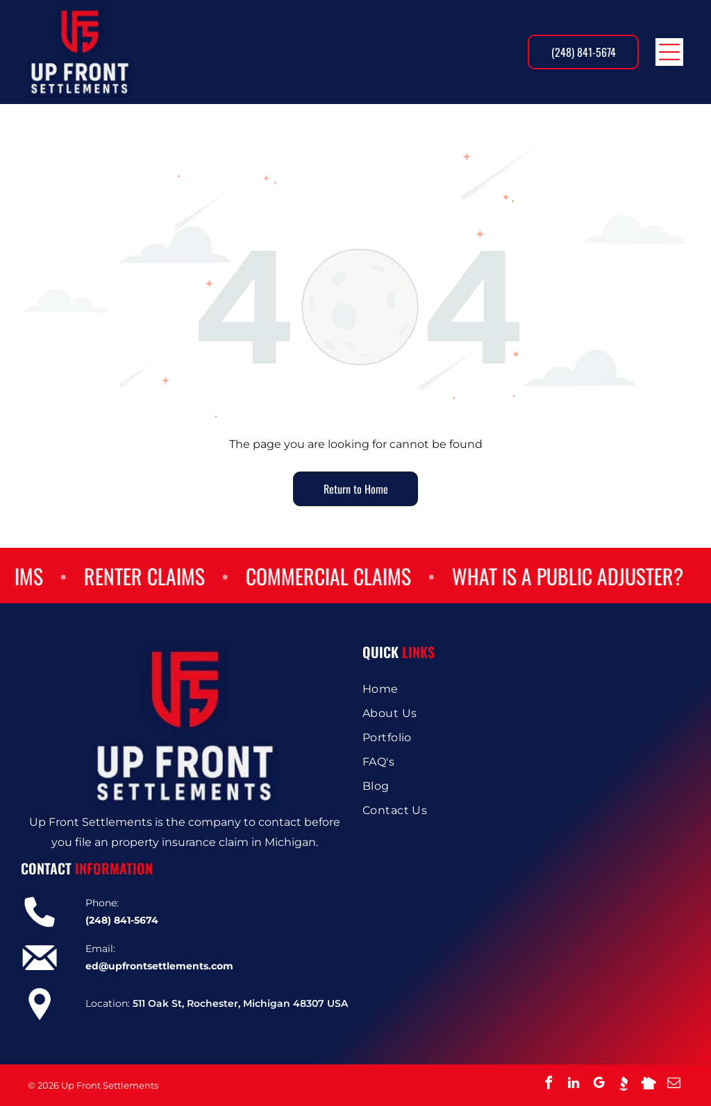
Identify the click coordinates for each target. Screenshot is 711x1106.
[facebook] (548, 1084)
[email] (673, 1084)
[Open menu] (669, 52)
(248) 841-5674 (121, 920)
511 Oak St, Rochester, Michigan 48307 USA (240, 1003)
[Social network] (623, 1084)
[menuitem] (526, 689)
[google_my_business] (598, 1084)
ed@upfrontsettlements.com (159, 966)
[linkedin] (573, 1084)
